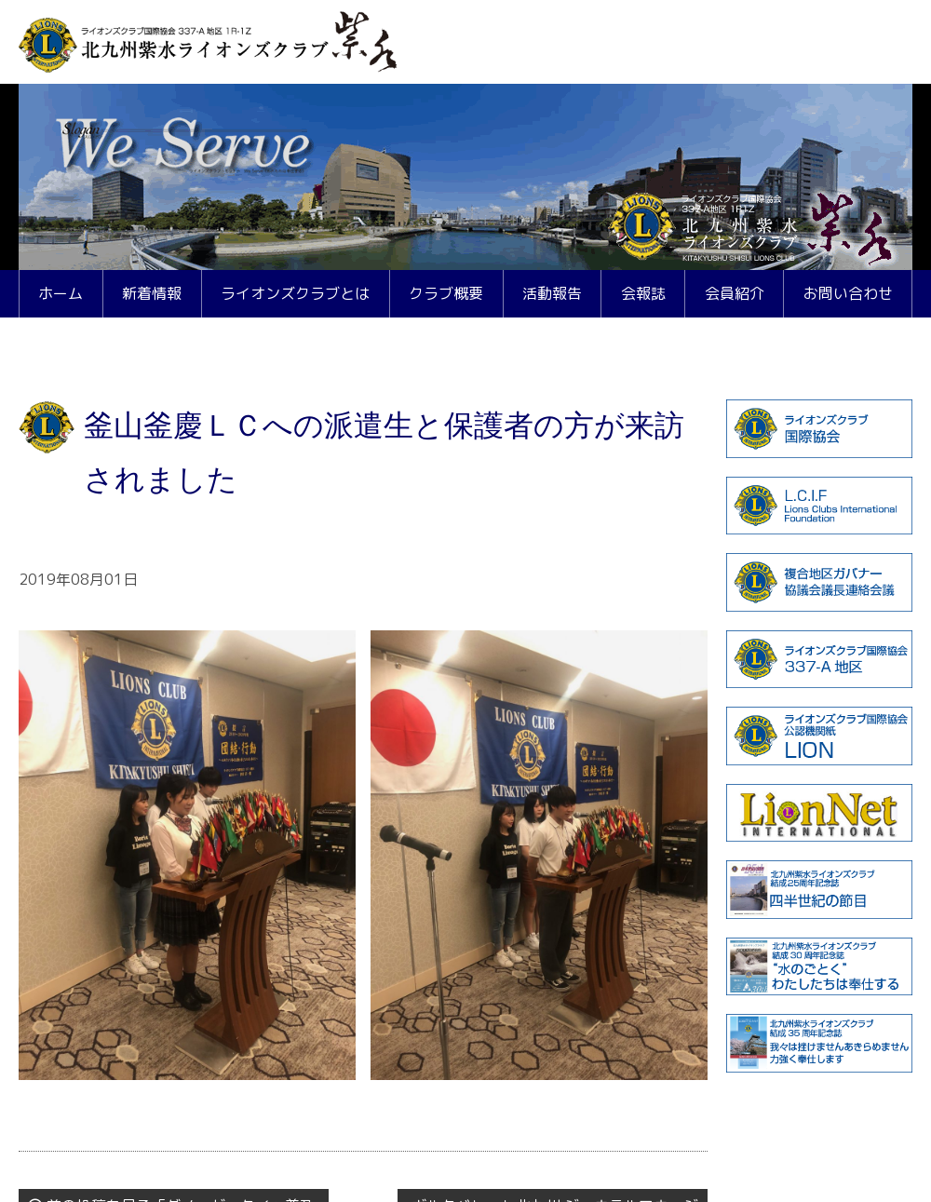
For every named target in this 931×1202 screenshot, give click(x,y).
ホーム (60, 293)
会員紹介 (734, 293)
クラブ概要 (446, 293)
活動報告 (552, 293)
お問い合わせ (848, 293)
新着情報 (152, 293)
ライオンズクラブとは (295, 293)
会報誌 (643, 293)
